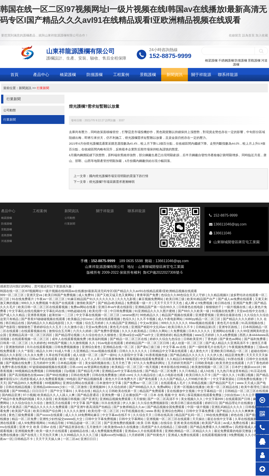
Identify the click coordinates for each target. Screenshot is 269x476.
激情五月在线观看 (58, 403)
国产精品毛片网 (89, 371)
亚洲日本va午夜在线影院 (115, 307)
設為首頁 (248, 35)
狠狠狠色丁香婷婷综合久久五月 (40, 327)
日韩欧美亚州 (193, 339)
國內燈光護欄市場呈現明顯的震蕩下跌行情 (118, 176)
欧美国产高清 (21, 411)
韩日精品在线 (15, 323)
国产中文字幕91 (61, 391)
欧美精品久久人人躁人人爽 (56, 395)
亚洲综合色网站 (173, 411)
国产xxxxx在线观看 (50, 415)
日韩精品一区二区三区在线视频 (246, 391)
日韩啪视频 (54, 371)
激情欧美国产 (86, 303)
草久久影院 (45, 399)
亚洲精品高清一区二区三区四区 (31, 335)
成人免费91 (86, 295)
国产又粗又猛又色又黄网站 (116, 295)
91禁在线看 (236, 359)
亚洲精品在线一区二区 (119, 347)
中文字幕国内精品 (213, 359)
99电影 (71, 379)
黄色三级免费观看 (21, 415)
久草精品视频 (198, 383)
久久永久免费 (34, 355)
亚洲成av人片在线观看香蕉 (144, 431)
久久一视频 (75, 323)
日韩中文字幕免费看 (200, 411)
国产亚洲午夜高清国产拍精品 (91, 407)
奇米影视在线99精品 (175, 367)
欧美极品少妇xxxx (80, 319)
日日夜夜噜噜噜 (113, 359)
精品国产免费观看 (152, 391)
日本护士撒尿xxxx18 (246, 367)
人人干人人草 (91, 359)
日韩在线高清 (164, 415)
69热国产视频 (58, 343)
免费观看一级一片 (140, 303)
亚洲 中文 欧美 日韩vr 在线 (38, 427)
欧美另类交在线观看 (230, 363)
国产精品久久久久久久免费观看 (46, 407)
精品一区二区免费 (25, 419)
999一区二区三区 (12, 295)
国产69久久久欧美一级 (194, 311)
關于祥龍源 (201, 74)
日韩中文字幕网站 (132, 419)
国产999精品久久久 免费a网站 (150, 387)
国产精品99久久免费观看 (25, 383)
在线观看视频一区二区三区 (31, 339)
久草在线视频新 (246, 419)
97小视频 (29, 395)
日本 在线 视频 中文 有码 (168, 395)
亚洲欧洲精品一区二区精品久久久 (188, 431)
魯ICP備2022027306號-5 (163, 272)
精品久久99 (44, 351)
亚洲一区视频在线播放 (190, 387)
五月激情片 (94, 427)
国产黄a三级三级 (149, 347)
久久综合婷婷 (117, 387)
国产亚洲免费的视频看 (120, 423)
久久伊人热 (215, 355)
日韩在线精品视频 (18, 387)
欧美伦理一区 (98, 311)
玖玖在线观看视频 (40, 347)
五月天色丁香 (122, 363)
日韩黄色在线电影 (191, 307)
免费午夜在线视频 (15, 367)
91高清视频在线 (252, 323)
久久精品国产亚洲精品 (122, 323)
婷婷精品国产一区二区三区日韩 (148, 343)
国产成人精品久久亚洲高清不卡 (227, 343)
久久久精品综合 (145, 375)
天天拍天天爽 (49, 435)
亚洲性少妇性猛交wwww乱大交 (61, 419)
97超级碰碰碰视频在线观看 (48, 367)
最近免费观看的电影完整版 (233, 431)
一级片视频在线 (235, 307)
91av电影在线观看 (111, 343)
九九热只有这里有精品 (233, 371)
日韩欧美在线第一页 (123, 391)
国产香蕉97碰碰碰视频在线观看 (43, 319)
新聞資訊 (175, 74)
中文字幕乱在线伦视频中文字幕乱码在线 (37, 311)
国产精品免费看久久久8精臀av (211, 427)
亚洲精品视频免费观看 (116, 399)
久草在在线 (83, 391)
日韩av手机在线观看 (43, 359)
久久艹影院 (26, 351)
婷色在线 (237, 415)
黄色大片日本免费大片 (121, 379)
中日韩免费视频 (121, 311)
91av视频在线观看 (104, 351)
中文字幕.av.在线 (175, 347)
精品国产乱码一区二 (189, 415)
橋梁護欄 (211, 60)
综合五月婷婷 (94, 323)
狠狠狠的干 (214, 307)
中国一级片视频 (198, 407)
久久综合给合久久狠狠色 (99, 335)
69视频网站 (53, 383)
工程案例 (121, 74)
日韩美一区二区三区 (14, 343)
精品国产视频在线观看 (178, 315)
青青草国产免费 (148, 295)
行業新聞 (43, 88)
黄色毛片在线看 (228, 323)
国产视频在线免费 (18, 363)
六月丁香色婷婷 (258, 363)
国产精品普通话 (88, 395)
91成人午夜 (63, 351)
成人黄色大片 (199, 351)
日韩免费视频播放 (67, 347)
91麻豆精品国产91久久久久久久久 (91, 299)
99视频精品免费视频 (29, 371)
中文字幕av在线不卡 (116, 415)
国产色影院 (8, 327)
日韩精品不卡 (24, 439)
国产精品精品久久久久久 (187, 355)
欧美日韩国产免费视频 (61, 295)
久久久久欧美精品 (134, 331)
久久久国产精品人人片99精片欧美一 (185, 379)
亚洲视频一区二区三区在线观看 (168, 419)
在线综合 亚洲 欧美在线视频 (180, 423)
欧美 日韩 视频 (148, 423)
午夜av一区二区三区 (51, 299)
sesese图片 (130, 315)
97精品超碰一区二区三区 (84, 423)
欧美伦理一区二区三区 (104, 411)
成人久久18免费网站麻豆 (82, 415)
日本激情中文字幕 (109, 383)
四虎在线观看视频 (108, 319)
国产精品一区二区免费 (161, 371)
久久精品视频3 (218, 295)
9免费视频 (205, 303)
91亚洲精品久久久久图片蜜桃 (155, 311)
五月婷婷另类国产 (180, 363)
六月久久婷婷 (82, 331)
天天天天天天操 (257, 355)
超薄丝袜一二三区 (61, 315)
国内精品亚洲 (11, 395)
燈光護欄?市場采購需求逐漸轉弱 (111, 181)
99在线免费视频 (217, 415)
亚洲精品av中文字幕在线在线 (122, 371)
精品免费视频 (183, 335)
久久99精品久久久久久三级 (79, 435)
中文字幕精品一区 (210, 391)
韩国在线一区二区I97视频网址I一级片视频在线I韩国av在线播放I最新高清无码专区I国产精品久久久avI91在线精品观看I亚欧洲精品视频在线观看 (98, 291)
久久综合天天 (143, 415)
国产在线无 (29, 435)
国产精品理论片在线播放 (236, 403)
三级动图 (181, 427)
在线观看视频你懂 (214, 435)
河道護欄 (6, 241)
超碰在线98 (259, 351)
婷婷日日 (211, 403)
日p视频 (70, 371)
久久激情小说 (74, 327)
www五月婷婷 (205, 335)
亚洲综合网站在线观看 (79, 383)
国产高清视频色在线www (26, 375)
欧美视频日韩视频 (68, 399)
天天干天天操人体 (48, 439)
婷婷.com (125, 375)
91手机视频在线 (133, 411)
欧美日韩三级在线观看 (187, 403)
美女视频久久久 (192, 399)
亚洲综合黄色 (91, 347)
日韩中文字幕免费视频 (101, 419)
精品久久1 (100, 391)
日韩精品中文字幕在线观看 (169, 351)
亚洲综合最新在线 (229, 315)
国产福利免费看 (255, 339)
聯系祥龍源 (228, 74)
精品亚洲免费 (235, 355)
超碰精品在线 (79, 431)
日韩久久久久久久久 (133, 351)
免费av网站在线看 (83, 307)
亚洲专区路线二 (230, 327)
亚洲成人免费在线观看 (184, 435)
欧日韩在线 (223, 303)
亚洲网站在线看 (224, 331)
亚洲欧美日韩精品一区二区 (230, 351)
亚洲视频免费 (24, 431)
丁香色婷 (211, 339)
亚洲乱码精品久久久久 (227, 407)
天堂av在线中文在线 (251, 311)
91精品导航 (56, 423)
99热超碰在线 (77, 311)
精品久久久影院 (11, 355)
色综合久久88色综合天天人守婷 (183, 295)
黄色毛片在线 (119, 327)
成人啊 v (191, 303)
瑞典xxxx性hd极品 (114, 435)
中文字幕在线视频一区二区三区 (98, 315)
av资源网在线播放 (97, 367)
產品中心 (41, 74)
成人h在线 (207, 371)
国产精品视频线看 (90, 379)
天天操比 (199, 419)
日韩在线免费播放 (105, 375)
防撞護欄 (241, 60)
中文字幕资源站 (224, 379)
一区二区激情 (78, 387)
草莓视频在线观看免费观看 (145, 359)
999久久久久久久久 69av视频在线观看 (188, 323)
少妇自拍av (232, 395)
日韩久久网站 (159, 331)
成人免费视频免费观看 (107, 431)
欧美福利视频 (98, 339)
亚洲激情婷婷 (15, 347)
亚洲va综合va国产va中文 (137, 335)
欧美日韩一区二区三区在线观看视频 (43, 307)
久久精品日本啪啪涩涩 (183, 359)
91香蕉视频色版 (156, 355)
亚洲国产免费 (243, 303)
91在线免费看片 (23, 299)
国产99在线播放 (57, 375)
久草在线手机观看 (58, 355)
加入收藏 (261, 35)
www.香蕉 (153, 411)
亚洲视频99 (97, 387)
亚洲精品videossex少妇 (49, 387)
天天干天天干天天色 (168, 303)
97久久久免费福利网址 (150, 363)
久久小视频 (253, 435)
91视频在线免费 (223, 311)
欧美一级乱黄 (69, 359)
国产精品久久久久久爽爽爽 (236, 411)
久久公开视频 (252, 395)
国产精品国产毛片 (222, 383)
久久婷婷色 (38, 343)
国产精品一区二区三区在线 (129, 339)
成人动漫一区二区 (86, 355)
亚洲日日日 (88, 439)
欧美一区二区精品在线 (223, 387)
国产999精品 (21, 391)
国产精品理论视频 (68, 335)
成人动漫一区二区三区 (188, 343)
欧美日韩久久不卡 (181, 327)
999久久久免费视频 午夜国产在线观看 (48, 303)
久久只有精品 (188, 371)
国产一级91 (108, 355)
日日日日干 (40, 391)
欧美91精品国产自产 (201, 299)
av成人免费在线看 (236, 423)
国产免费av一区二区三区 (141, 383)
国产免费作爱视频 (107, 331)
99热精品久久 (150, 315)
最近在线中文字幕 (220, 419)
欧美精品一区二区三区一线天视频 (135, 367)
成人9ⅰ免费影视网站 (32, 423)
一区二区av (71, 439)
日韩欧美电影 (205, 363)
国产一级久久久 (224, 375)
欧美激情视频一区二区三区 (211, 367)
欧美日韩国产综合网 (47, 411)
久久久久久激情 (75, 411)
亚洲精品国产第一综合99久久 (156, 307)
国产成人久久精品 (13, 315)
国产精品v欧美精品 (111, 303)
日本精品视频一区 (70, 363)
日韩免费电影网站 (15, 359)
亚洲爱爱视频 (205, 315)
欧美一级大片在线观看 (52, 431)
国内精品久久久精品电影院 (46, 323)
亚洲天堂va (34, 295)
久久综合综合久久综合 (28, 403)
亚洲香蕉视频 (37, 315)
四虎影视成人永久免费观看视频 (42, 379)
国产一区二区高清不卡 (163, 399)
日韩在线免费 (80, 375)
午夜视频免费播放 (241, 347)
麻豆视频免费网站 (151, 299)
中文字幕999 (214, 399)
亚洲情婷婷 (164, 335)
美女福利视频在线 (98, 363)
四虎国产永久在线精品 (157, 427)
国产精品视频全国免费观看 (166, 407)
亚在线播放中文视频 (181, 391)
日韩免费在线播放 (250, 379)
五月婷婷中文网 (44, 363)
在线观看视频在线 (34, 331)
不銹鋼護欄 (226, 60)
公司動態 (9, 110)
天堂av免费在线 (96, 327)
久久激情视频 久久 (82, 343)
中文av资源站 (150, 323)
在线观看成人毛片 (174, 383)
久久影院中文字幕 (131, 355)
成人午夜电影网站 (171, 319)
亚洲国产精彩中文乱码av (149, 327)
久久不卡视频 (146, 319)
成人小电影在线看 (171, 375)
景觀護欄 (254, 60)
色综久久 (128, 319)
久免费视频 (178, 331)
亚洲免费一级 (111, 395)
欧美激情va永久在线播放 (122, 427)
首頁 (14, 74)
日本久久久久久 (199, 331)
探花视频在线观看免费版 (205, 395)
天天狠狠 (139, 399)
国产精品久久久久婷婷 (239, 319)
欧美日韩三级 (175, 299)
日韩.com (75, 367)
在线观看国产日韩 (238, 399)
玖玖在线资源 (111, 403)
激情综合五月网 (60, 331)
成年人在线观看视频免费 (69, 339)
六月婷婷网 (136, 435)
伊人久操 (129, 403)
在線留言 (235, 35)
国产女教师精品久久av (129, 407)
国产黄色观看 (148, 379)
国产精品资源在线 (72, 427)
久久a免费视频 (227, 335)
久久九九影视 (127, 299)
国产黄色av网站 (230, 339)
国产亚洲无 (90, 399)
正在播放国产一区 (136, 395)
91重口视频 (246, 375)
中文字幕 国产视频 (86, 403)
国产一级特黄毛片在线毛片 (208, 347)
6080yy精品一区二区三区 (203, 319)
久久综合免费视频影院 (153, 403)
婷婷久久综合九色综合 (166, 339)
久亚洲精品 (81, 351)
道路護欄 (6, 235)
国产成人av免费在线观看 (235, 299)
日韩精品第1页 (206, 327)
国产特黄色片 (156, 435)
